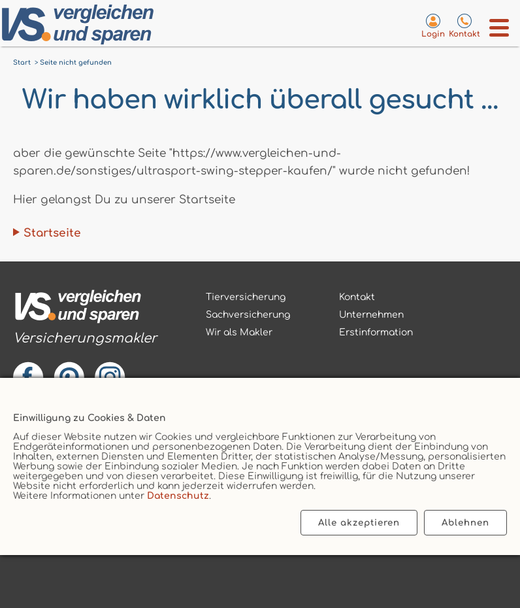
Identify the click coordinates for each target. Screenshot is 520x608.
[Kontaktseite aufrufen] (464, 25)
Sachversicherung (248, 315)
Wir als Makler (239, 332)
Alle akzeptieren (359, 523)
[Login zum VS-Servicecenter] (433, 25)
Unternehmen (371, 315)
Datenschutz (178, 496)
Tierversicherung (245, 297)
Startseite (52, 233)
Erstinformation (376, 332)
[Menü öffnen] (499, 28)
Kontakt (357, 297)
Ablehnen (465, 523)
